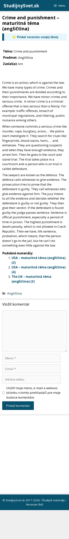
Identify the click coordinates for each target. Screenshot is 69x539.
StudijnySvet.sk (21, 5)
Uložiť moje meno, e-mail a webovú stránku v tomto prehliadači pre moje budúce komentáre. (33, 392)
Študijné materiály (53, 500)
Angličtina (14, 293)
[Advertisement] (34, 454)
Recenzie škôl (34, 504)
